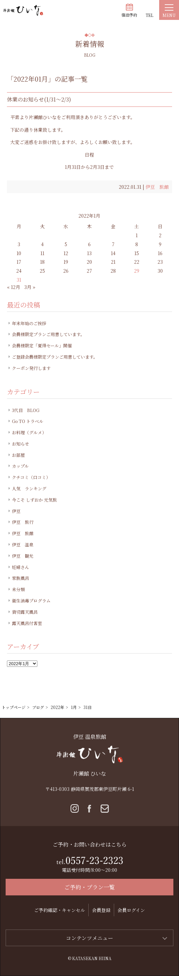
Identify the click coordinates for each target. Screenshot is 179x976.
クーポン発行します (31, 368)
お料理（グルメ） (29, 432)
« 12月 (13, 287)
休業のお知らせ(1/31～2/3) (39, 99)
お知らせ (20, 444)
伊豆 (16, 511)
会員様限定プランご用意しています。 (48, 334)
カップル (20, 466)
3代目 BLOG (25, 410)
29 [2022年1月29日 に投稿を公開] (136, 270)
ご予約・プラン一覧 (89, 887)
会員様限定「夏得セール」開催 (42, 345)
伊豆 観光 (22, 556)
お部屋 (18, 455)
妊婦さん (20, 567)
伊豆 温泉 (22, 544)
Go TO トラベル (27, 421)
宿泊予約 (129, 15)
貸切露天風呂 (25, 612)
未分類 (18, 589)
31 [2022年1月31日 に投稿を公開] (19, 279)
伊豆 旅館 (157, 186)
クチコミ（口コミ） (31, 477)
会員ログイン (131, 910)
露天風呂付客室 (27, 623)
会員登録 (101, 910)
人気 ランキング (29, 488)
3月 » (29, 287)
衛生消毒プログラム (31, 600)
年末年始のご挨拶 (29, 323)
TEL (149, 15)
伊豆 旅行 (22, 522)
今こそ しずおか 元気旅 (34, 500)
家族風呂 (20, 578)
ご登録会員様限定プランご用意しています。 (55, 357)
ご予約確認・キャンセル (59, 910)
